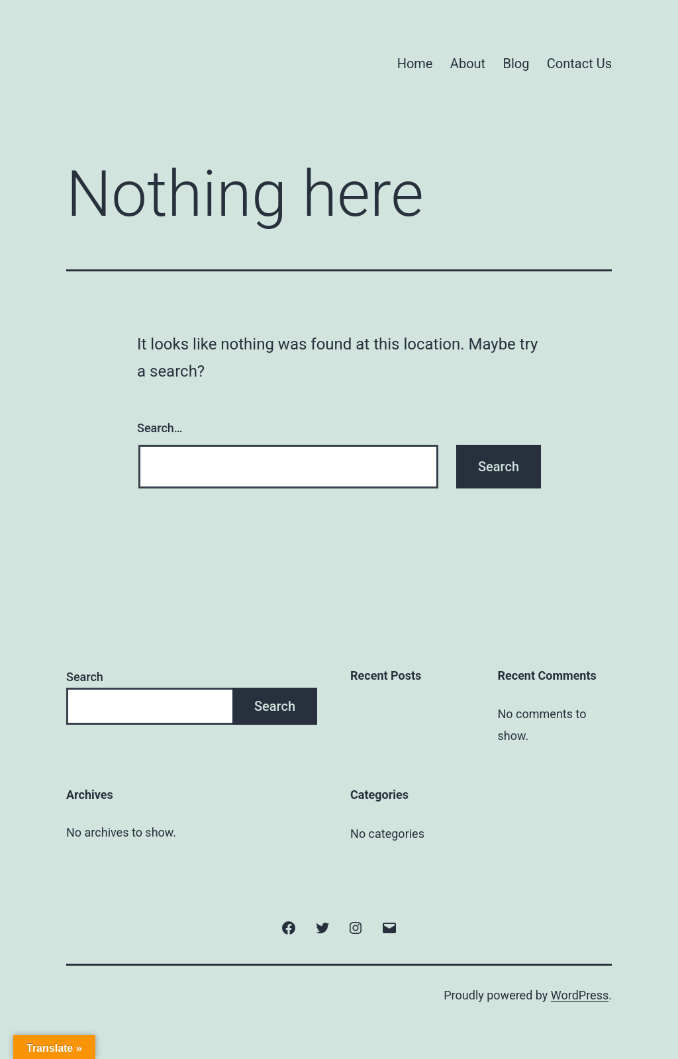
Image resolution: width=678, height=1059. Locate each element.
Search (84, 677)
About (467, 63)
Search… (160, 428)
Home (415, 63)
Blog (516, 63)
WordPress (579, 995)
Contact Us (579, 63)
